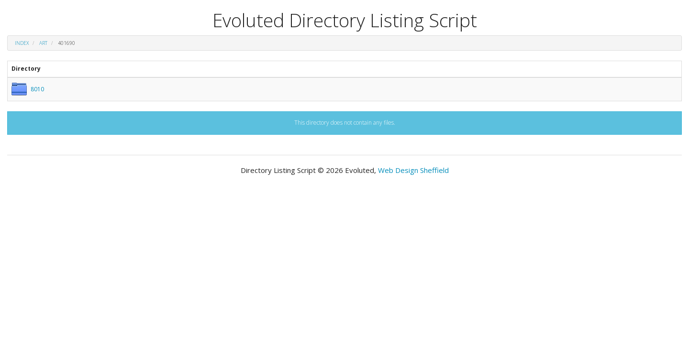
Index (22, 43)
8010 (37, 89)
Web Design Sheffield (413, 170)
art (43, 43)
